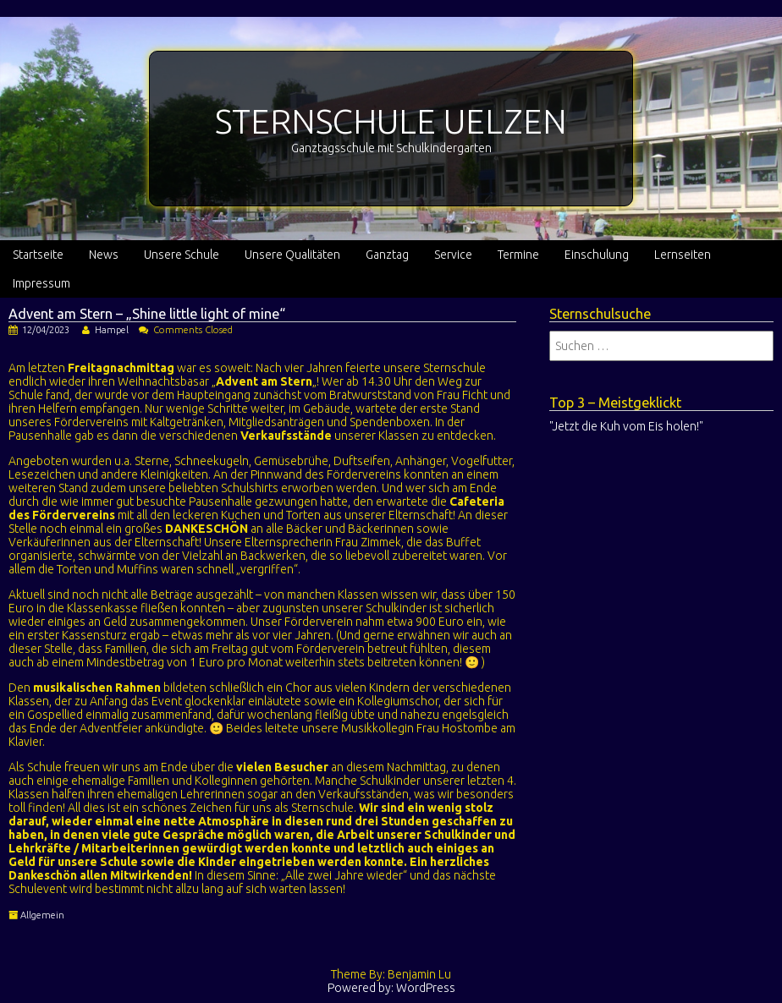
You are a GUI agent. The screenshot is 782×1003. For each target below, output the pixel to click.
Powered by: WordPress (391, 988)
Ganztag (387, 254)
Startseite (38, 254)
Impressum (41, 283)
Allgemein (42, 915)
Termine (518, 254)
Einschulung (596, 254)
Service (453, 254)
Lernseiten (682, 254)
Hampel (112, 330)
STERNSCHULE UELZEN (391, 121)
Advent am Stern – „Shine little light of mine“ (146, 313)
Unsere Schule (181, 254)
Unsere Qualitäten (292, 254)
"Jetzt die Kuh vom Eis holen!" (626, 426)
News (103, 254)
